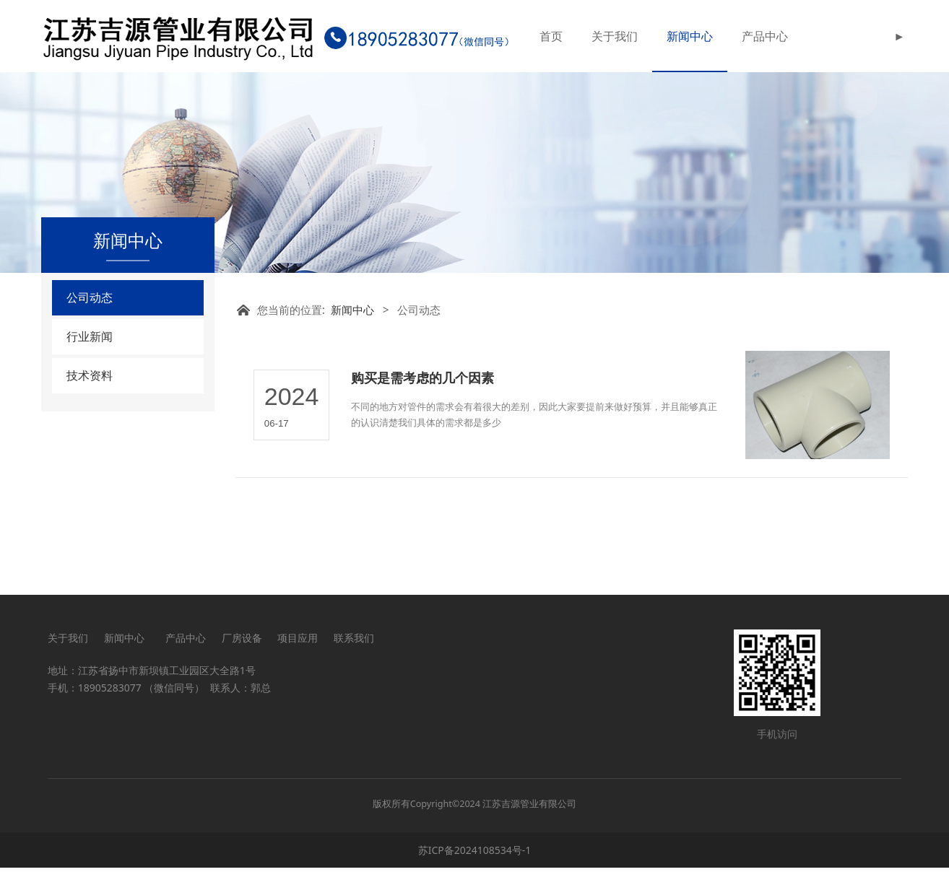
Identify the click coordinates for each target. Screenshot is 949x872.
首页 (551, 36)
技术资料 (89, 447)
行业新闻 (89, 409)
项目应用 (297, 642)
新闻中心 (690, 36)
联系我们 (354, 642)
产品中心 (765, 36)
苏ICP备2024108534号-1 (475, 854)
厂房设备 (242, 642)
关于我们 (615, 36)
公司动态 (89, 370)
